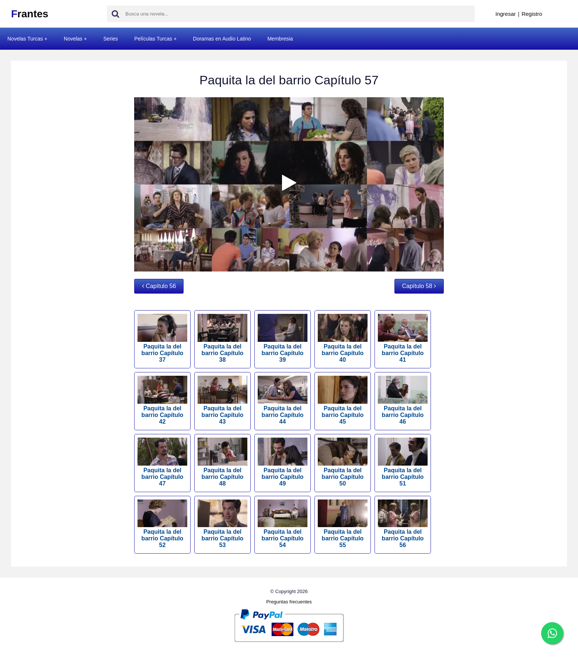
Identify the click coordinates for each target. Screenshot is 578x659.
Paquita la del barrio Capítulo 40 (343, 338)
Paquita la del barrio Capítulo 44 (282, 400)
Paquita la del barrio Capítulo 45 (343, 400)
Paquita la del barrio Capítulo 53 (222, 523)
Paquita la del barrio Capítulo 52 (162, 523)
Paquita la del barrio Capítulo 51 (403, 462)
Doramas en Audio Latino (222, 39)
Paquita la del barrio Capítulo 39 (282, 338)
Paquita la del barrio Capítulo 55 (343, 523)
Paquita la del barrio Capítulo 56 (403, 523)
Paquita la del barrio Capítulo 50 (343, 462)
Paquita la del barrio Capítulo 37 (162, 338)
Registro (532, 14)
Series (110, 39)
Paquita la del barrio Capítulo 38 (222, 338)
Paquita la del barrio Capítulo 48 (222, 462)
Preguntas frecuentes (289, 601)
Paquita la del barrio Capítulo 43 (222, 400)
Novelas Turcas (25, 39)
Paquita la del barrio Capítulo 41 (403, 338)
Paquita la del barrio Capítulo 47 (162, 462)
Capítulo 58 (419, 286)
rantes (29, 14)
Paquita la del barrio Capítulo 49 (282, 462)
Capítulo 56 (159, 286)
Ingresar (505, 14)
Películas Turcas (153, 39)
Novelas (73, 39)
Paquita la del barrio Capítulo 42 (162, 400)
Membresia (280, 39)
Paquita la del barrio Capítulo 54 (282, 523)
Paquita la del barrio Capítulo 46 (403, 400)
